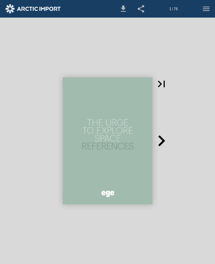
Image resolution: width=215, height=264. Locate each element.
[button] (123, 9)
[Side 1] (173, 9)
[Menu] (206, 9)
